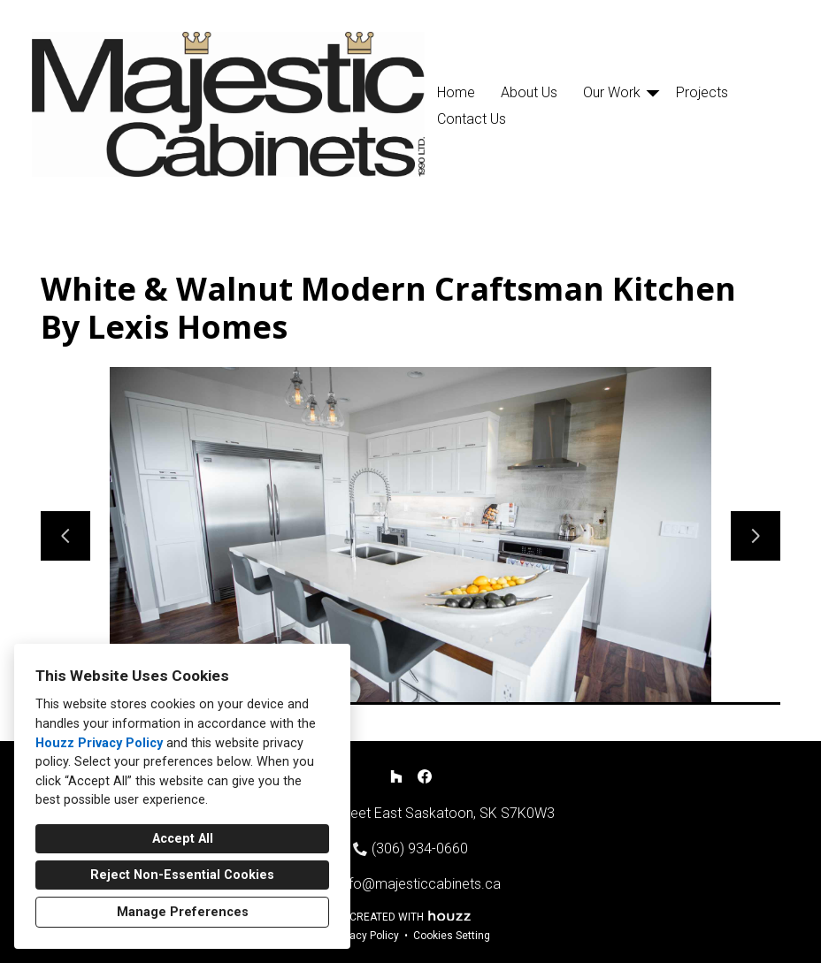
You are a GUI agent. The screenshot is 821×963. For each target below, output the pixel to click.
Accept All (182, 838)
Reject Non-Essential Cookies (182, 875)
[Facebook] (424, 776)
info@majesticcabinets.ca (420, 883)
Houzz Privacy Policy (99, 743)
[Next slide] (755, 536)
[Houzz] (396, 776)
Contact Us (471, 119)
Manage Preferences (183, 912)
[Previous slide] (65, 536)
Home (456, 92)
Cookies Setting (451, 935)
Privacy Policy (365, 935)
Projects (702, 92)
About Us (529, 92)
